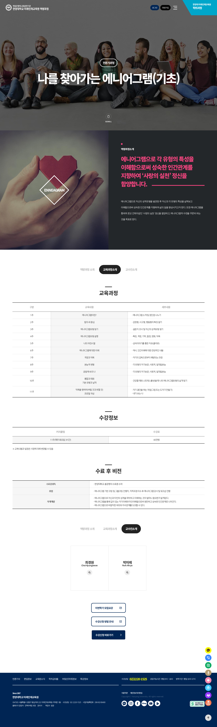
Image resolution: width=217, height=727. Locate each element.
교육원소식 (40, 679)
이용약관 (125, 693)
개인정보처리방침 (136, 693)
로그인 (154, 7)
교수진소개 (131, 269)
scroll (108, 121)
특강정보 (84, 679)
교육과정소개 (110, 269)
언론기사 (16, 679)
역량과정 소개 (87, 269)
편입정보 (28, 679)
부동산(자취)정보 (69, 679)
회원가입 (165, 7)
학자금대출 (53, 679)
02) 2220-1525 (75, 702)
